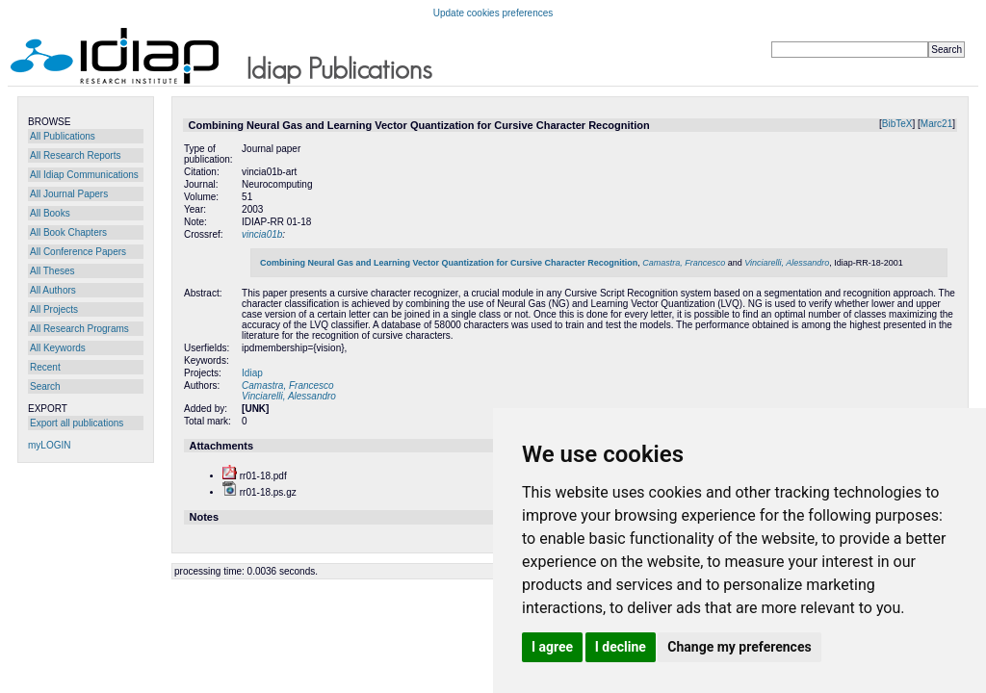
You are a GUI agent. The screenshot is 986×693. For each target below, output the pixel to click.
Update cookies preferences (493, 13)
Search (45, 386)
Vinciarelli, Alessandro (786, 263)
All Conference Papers (78, 251)
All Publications (62, 136)
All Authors (53, 290)
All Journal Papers (69, 194)
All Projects (54, 309)
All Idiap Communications (84, 174)
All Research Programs (79, 328)
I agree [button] (552, 646)
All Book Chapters (68, 232)
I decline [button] (620, 646)
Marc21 (936, 123)
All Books (50, 213)
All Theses (52, 271)
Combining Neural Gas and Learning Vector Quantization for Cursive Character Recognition (448, 263)
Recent (45, 367)
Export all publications (76, 423)
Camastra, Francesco (683, 263)
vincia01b (262, 234)
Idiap (252, 373)
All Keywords (58, 348)
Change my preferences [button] (739, 646)
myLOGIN (49, 445)
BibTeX (897, 123)
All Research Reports (75, 155)
